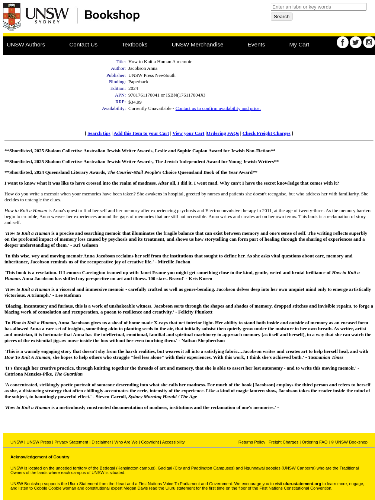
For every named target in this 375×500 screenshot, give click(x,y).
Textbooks (134, 44)
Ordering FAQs (223, 133)
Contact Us (83, 44)
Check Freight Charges (267, 133)
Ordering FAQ (314, 442)
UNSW (16, 442)
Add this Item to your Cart (141, 133)
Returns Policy (251, 442)
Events (256, 44)
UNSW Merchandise (197, 44)
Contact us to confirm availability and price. (218, 108)
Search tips (98, 133)
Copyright (150, 442)
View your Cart (188, 133)
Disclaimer (101, 442)
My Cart (299, 44)
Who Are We (126, 442)
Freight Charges (283, 442)
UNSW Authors (26, 44)
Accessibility (173, 442)
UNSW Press (38, 442)
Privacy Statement (71, 442)
